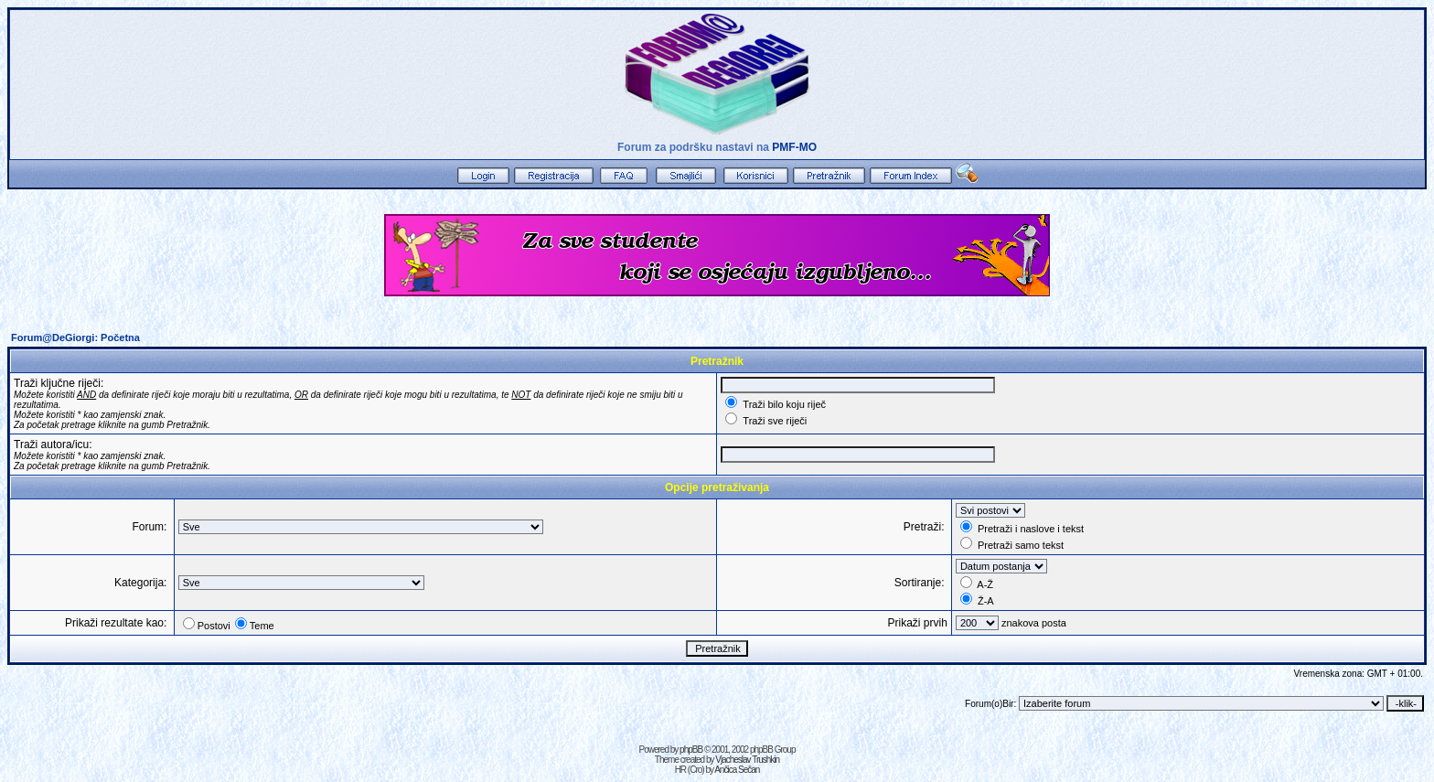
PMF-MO (794, 147)
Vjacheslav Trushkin (747, 760)
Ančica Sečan (736, 770)
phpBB (691, 750)
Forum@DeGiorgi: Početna (75, 337)
